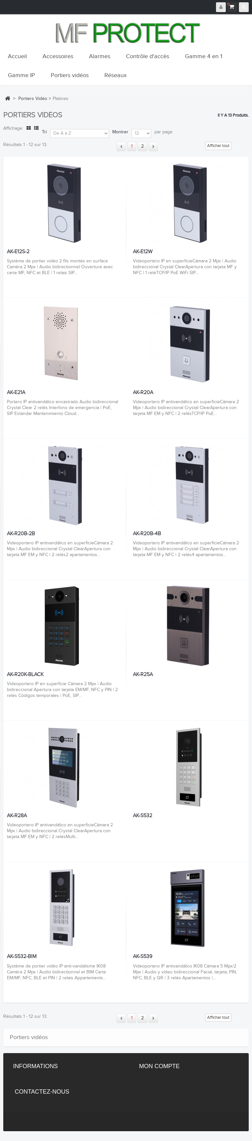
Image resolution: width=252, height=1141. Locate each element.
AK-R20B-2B (21, 534)
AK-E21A (16, 393)
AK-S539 (142, 957)
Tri (44, 132)
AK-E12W (143, 252)
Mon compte (159, 1066)
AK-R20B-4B (147, 534)
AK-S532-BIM (22, 957)
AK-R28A (17, 816)
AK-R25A (143, 675)
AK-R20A (143, 393)
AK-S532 (142, 816)
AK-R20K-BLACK (25, 675)
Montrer (120, 132)
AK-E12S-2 (18, 252)
